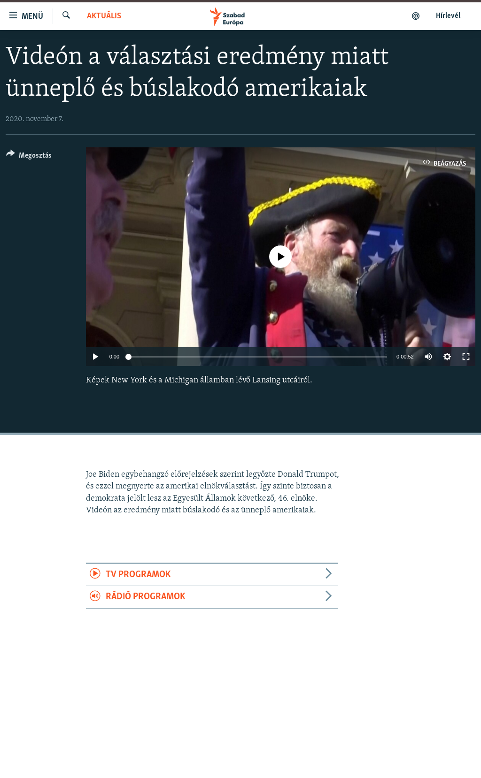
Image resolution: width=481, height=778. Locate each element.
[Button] (29, 157)
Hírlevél (448, 16)
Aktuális (104, 16)
